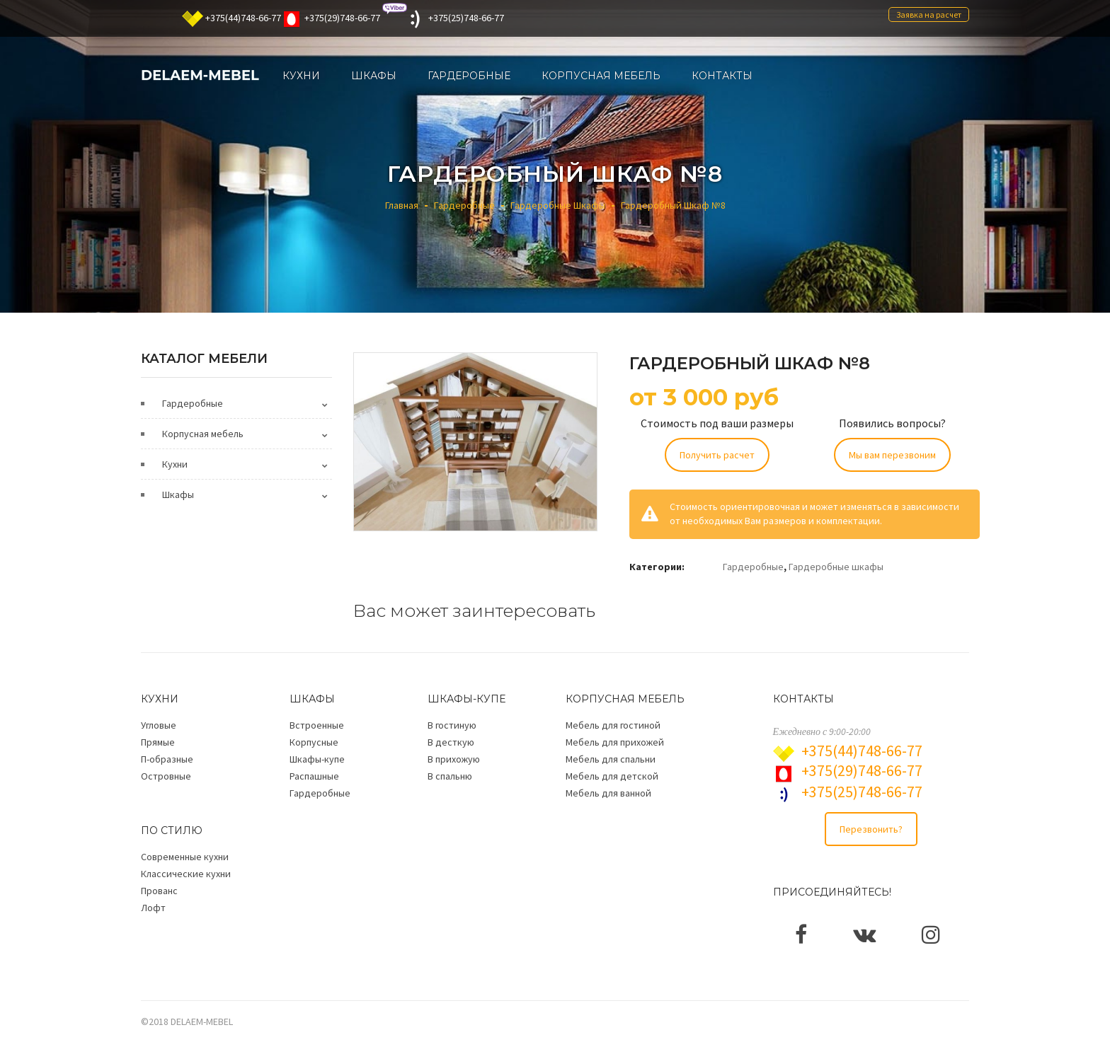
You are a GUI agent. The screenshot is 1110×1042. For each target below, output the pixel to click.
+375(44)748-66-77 (243, 17)
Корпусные (314, 742)
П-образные (167, 759)
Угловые (158, 725)
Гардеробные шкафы (557, 205)
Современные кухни (185, 856)
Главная (401, 205)
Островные (166, 776)
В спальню (450, 776)
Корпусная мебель (203, 433)
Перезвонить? (871, 829)
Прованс (159, 890)
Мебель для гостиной (613, 725)
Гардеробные (464, 205)
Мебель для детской (612, 776)
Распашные (314, 776)
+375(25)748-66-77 (466, 17)
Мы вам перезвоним (892, 454)
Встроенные (317, 725)
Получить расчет (717, 454)
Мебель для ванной (608, 793)
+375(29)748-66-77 (342, 17)
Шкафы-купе (317, 759)
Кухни (175, 464)
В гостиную (452, 725)
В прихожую (454, 759)
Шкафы (178, 494)
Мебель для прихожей (615, 742)
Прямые (158, 742)
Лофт (153, 907)
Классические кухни (186, 873)
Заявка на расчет (928, 14)
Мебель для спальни (611, 759)
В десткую (451, 742)
